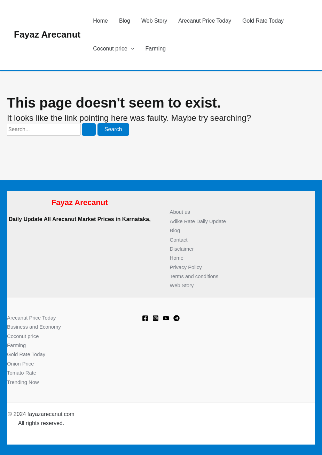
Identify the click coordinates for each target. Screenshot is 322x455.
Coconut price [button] (113, 49)
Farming (156, 49)
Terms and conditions (196, 276)
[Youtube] (166, 318)
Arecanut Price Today (204, 21)
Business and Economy (36, 327)
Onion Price (21, 364)
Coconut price (24, 336)
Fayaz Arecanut (47, 34)
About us (181, 212)
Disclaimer (183, 249)
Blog (124, 21)
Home (100, 21)
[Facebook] (145, 318)
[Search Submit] (89, 129)
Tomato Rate (23, 373)
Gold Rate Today (263, 21)
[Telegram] (176, 318)
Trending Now (24, 382)
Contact (179, 240)
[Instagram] (155, 318)
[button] (130, 49)
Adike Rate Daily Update (200, 221)
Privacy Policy (187, 267)
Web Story (154, 21)
